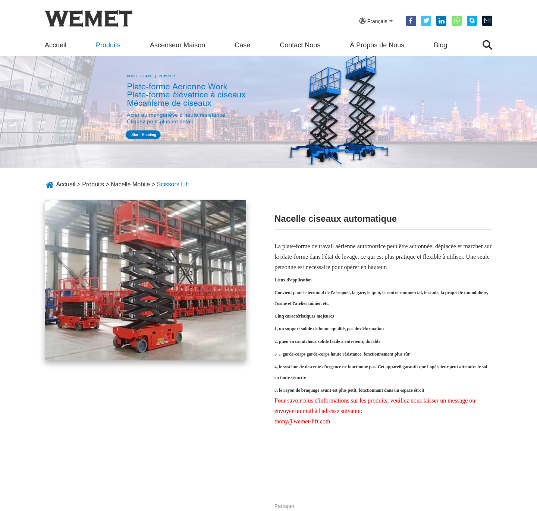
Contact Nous (300, 45)
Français (377, 21)
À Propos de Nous (377, 45)
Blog (440, 45)
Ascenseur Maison (177, 45)
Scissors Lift (173, 184)
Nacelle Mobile (130, 184)
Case (242, 45)
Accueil (55, 45)
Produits (108, 45)
